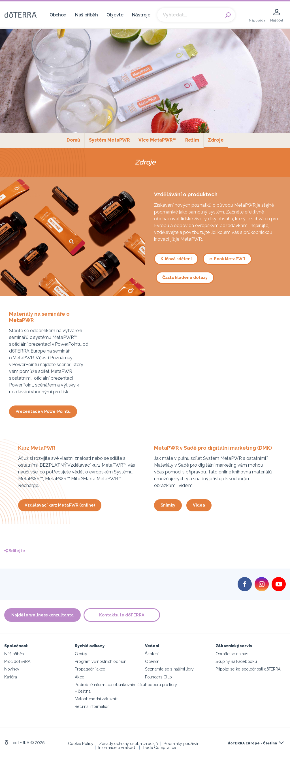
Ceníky (81, 653)
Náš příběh (86, 15)
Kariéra (10, 676)
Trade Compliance (159, 747)
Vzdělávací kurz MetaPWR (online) (60, 505)
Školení (152, 653)
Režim (192, 140)
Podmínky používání (182, 743)
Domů (73, 140)
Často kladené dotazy (185, 277)
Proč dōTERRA (17, 661)
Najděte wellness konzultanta (42, 614)
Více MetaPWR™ (157, 140)
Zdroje (218, 140)
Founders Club (158, 676)
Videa (199, 505)
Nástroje (141, 15)
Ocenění (152, 661)
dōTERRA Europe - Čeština (252, 743)
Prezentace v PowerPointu (43, 411)
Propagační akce (90, 669)
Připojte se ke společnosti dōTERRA (248, 669)
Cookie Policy (80, 743)
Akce (79, 676)
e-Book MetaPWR (227, 258)
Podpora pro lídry (161, 684)
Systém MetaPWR (109, 140)
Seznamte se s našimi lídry (169, 669)
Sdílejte (14, 550)
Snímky (168, 505)
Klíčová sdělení (176, 258)
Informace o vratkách (117, 747)
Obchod (58, 15)
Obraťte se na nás (232, 653)
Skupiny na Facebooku (236, 661)
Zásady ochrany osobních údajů (128, 743)
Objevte (114, 15)
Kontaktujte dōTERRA (121, 614)
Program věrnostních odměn (100, 661)
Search (228, 15)
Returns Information (92, 706)
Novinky (11, 669)
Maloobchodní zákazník (96, 698)
